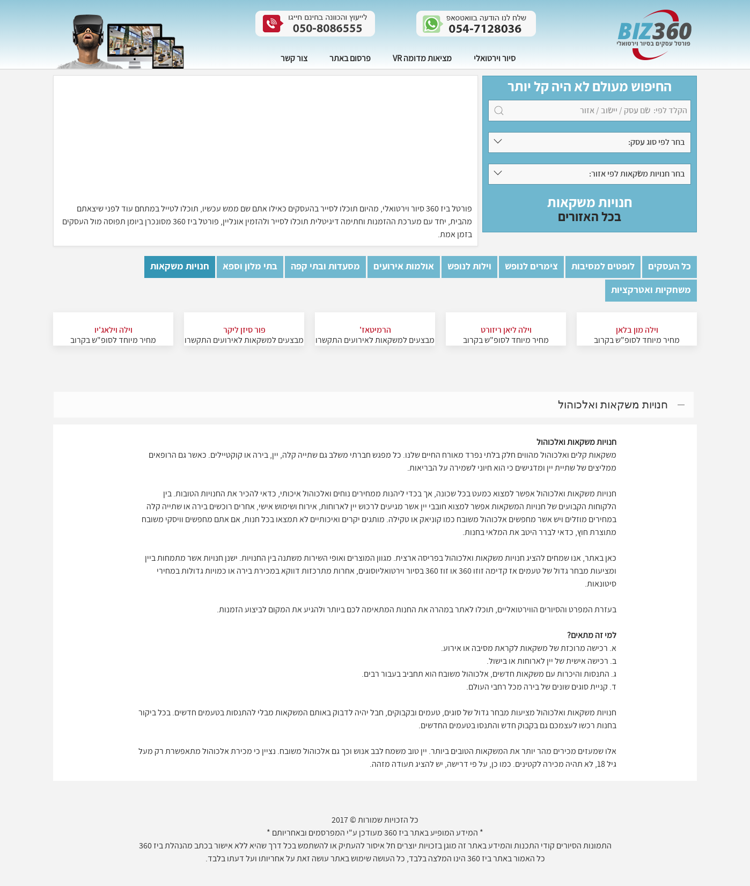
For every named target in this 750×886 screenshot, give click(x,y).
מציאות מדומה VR (422, 58)
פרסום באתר (350, 58)
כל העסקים (669, 266)
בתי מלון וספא (250, 266)
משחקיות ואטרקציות (651, 290)
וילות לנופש (469, 266)
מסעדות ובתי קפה (325, 266)
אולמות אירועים (403, 266)
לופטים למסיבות (603, 266)
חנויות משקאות (179, 266)
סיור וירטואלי (495, 58)
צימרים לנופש (531, 266)
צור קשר (294, 58)
